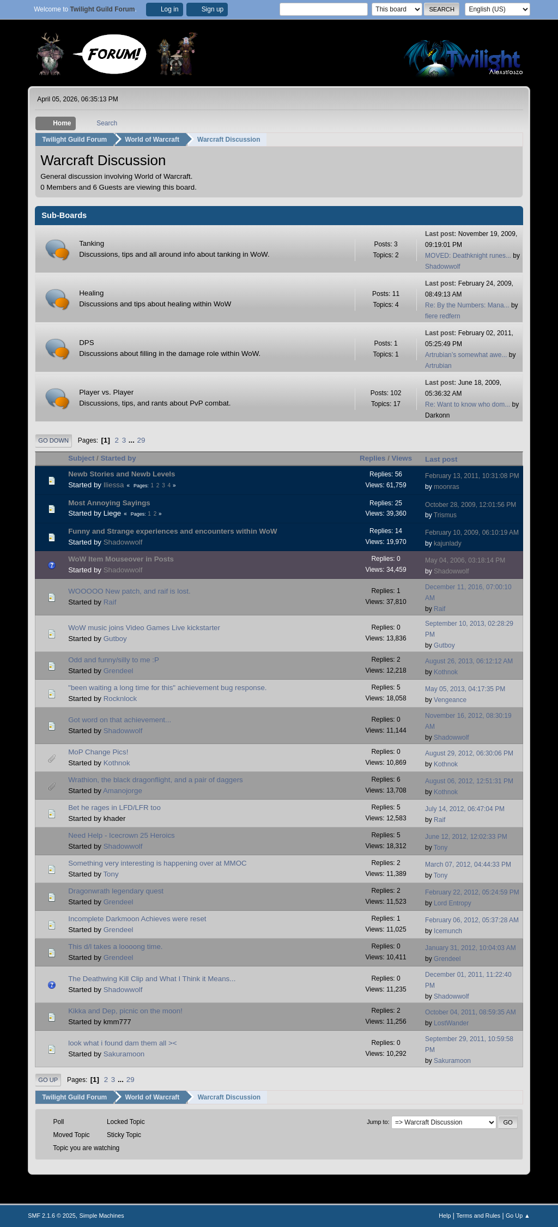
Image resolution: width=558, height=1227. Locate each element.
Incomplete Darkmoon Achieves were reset (137, 919)
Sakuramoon (124, 1054)
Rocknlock (120, 698)
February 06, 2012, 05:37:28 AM (472, 920)
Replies (372, 458)
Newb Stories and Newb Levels (121, 473)
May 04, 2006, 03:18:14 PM (465, 560)
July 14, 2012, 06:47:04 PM (465, 809)
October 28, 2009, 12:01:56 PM (470, 504)
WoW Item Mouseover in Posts (121, 559)
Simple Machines (102, 1215)
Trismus (445, 515)
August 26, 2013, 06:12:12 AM (469, 661)
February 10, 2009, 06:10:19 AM (472, 532)
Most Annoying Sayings (109, 502)
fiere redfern (442, 316)
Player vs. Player (106, 392)
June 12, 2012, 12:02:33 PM (466, 837)
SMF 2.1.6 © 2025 (52, 1215)
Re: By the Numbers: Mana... (467, 305)
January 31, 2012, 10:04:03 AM (470, 948)
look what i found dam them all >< (122, 1043)
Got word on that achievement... (119, 720)
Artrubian (438, 366)
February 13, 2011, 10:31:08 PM (472, 475)
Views (402, 458)
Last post (446, 459)
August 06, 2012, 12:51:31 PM (469, 781)
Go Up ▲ (518, 1215)
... (133, 440)
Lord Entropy (452, 903)
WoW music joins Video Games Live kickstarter (144, 628)
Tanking (91, 243)
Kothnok (446, 672)
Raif (110, 602)
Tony (440, 847)
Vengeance (450, 700)
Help (445, 1215)
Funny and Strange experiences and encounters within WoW (172, 531)
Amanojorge (122, 791)
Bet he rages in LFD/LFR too (114, 807)
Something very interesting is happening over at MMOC (157, 863)
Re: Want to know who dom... (467, 404)
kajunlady (448, 543)
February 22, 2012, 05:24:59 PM (472, 892)
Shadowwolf (442, 266)
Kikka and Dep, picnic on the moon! (125, 1011)
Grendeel (119, 671)
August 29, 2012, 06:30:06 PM (469, 753)
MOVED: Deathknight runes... (468, 255)
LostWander (451, 1023)
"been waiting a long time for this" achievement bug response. (167, 688)
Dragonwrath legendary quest (115, 891)
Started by (118, 458)
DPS (86, 343)
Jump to (377, 1122)
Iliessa (114, 484)
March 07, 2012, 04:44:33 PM (468, 864)
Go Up (48, 1080)
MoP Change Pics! (98, 752)
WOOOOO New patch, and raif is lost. (129, 591)
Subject (81, 458)
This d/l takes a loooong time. (115, 946)
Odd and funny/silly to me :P (113, 660)
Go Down (53, 440)
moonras (446, 486)
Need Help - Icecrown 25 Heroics (121, 835)
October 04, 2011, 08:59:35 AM (470, 1012)
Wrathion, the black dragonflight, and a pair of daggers (155, 780)
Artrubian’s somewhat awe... (466, 355)
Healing (91, 293)
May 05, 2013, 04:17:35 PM (465, 689)
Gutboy (115, 638)
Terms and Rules (478, 1215)
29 (141, 440)
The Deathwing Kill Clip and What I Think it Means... (151, 979)
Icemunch (448, 931)
